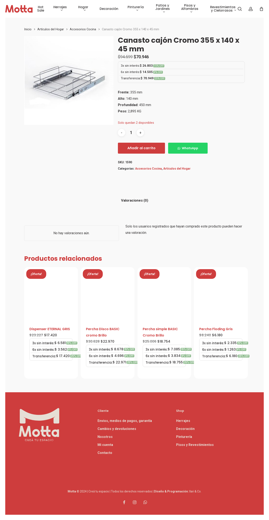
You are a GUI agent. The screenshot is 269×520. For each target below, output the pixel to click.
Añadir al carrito (141, 148)
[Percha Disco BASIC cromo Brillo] (107, 294)
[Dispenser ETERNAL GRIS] (51, 294)
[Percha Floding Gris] (221, 294)
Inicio (28, 29)
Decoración (185, 429)
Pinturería (184, 437)
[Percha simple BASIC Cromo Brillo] (164, 294)
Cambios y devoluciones (117, 429)
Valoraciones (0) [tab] (134, 200)
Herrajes (183, 421)
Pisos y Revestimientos (195, 445)
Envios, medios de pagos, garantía (125, 421)
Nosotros (105, 437)
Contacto (105, 453)
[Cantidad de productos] (131, 132)
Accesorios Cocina (83, 29)
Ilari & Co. (195, 491)
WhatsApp (190, 148)
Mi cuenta (105, 445)
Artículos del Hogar (50, 29)
